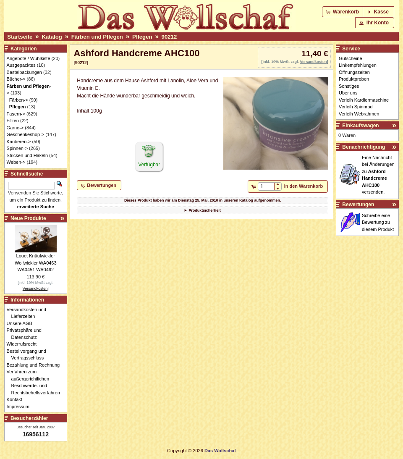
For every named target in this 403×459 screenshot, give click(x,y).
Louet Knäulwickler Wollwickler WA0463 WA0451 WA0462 (36, 262)
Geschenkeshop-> (25, 134)
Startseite (19, 37)
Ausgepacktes (21, 65)
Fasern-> (16, 113)
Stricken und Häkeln (27, 155)
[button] (343, 11)
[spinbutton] (266, 186)
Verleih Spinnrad (356, 106)
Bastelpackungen (24, 72)
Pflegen (142, 37)
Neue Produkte (28, 218)
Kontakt (16, 399)
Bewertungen (358, 204)
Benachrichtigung (363, 147)
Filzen (13, 120)
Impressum (20, 406)
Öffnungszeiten (354, 72)
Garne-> (15, 127)
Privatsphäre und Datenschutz (26, 334)
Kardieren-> (19, 141)
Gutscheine (350, 58)
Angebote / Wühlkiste (28, 58)
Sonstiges (349, 86)
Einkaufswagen (360, 126)
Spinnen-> (17, 148)
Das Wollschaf (220, 450)
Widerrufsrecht (24, 343)
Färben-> (18, 99)
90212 (169, 37)
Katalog (52, 37)
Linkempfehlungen (358, 65)
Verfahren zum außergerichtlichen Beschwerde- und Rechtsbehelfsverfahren (35, 382)
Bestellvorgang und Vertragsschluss (28, 355)
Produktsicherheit (204, 210)
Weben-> (16, 162)
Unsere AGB (21, 323)
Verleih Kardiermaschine (364, 99)
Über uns (348, 92)
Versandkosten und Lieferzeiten (28, 313)
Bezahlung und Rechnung (35, 364)
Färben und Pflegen (97, 37)
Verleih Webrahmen (359, 113)
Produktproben (354, 78)
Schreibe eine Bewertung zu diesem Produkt (378, 222)
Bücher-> (16, 78)
